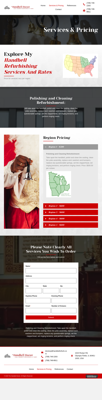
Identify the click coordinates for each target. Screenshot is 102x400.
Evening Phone (57, 297)
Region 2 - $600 (58, 206)
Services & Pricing (44, 370)
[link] (43, 6)
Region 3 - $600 (59, 213)
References (59, 370)
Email (28, 307)
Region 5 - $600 (58, 227)
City (27, 288)
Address (29, 278)
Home (31, 370)
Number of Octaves (58, 307)
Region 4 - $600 (59, 220)
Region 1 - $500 (58, 147)
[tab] (70, 147)
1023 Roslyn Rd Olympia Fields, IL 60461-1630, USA (85, 356)
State (45, 288)
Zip (61, 288)
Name (28, 269)
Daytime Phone (31, 297)
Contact (70, 370)
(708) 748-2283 (51, 357)
